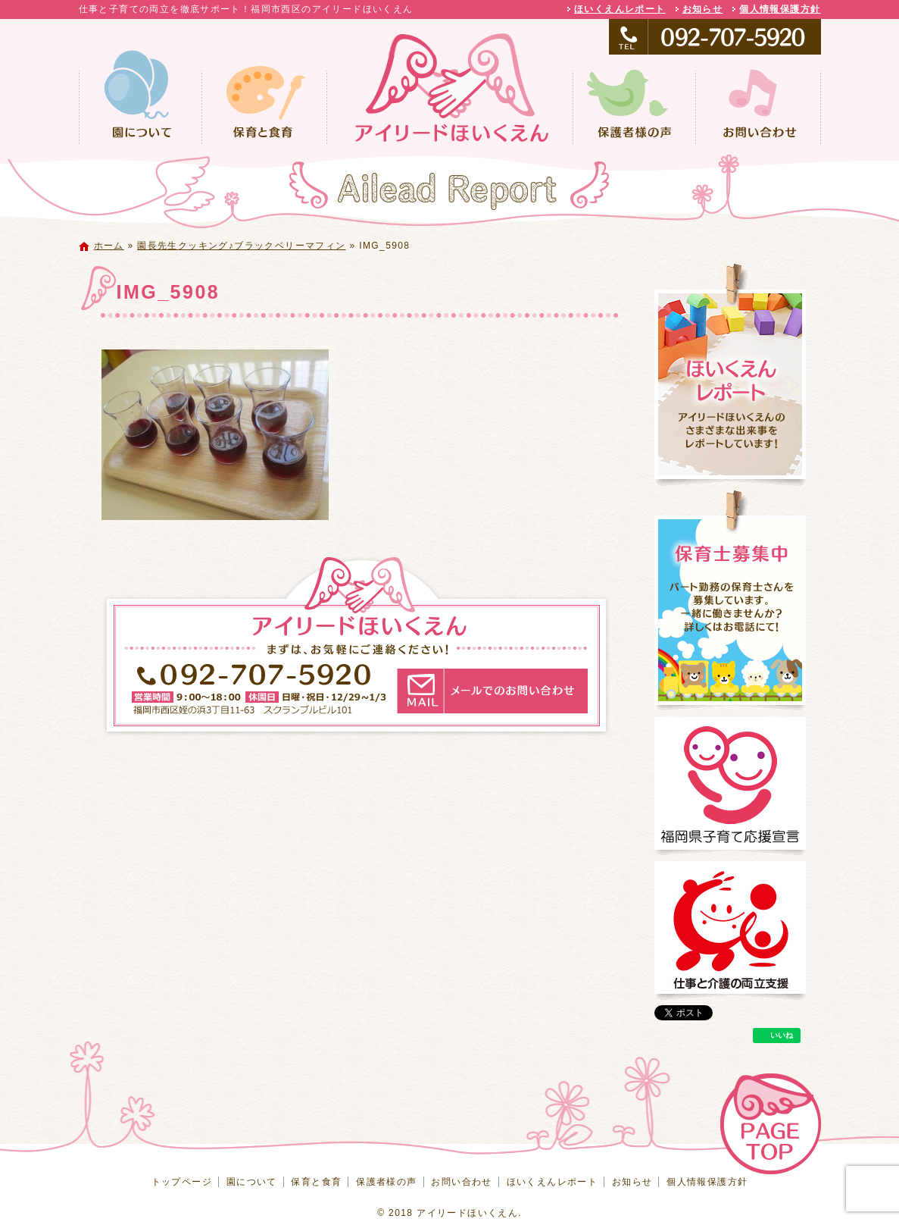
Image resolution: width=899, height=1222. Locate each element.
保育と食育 (264, 105)
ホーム (109, 245)
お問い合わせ (758, 105)
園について (140, 105)
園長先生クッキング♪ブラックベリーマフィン (241, 245)
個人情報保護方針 (779, 9)
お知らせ (702, 9)
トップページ (450, 105)
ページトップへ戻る (770, 1123)
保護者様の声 (634, 105)
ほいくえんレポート (620, 9)
